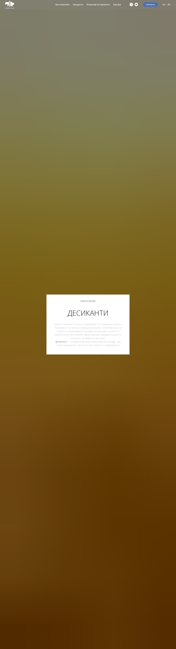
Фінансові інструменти (98, 4)
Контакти (150, 4)
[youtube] (136, 4)
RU (169, 4)
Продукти (78, 4)
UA (163, 4)
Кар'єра (117, 4)
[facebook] (131, 4)
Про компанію (62, 4)
